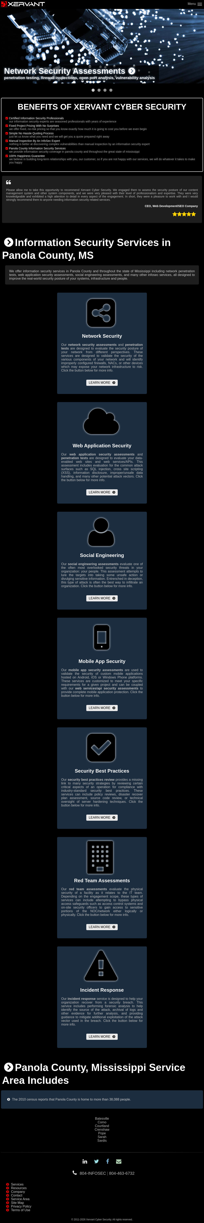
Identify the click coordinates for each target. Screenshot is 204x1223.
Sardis (101, 1140)
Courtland (102, 1126)
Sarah (102, 1137)
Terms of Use (20, 1210)
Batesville (102, 1118)
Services (17, 1184)
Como (102, 1122)
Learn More (99, 382)
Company (18, 1191)
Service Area (20, 1199)
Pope (102, 1133)
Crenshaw (102, 1129)
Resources (19, 1188)
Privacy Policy (21, 1206)
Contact (16, 1195)
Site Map (17, 1202)
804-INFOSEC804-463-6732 (107, 1173)
